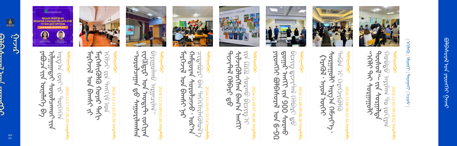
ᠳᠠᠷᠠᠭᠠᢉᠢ (408, 82)
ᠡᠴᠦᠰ (408, 99)
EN (10, 138)
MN (10, 135)
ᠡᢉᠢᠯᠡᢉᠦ (408, 47)
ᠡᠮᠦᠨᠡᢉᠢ (408, 64)
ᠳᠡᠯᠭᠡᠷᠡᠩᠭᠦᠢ (68, 62)
